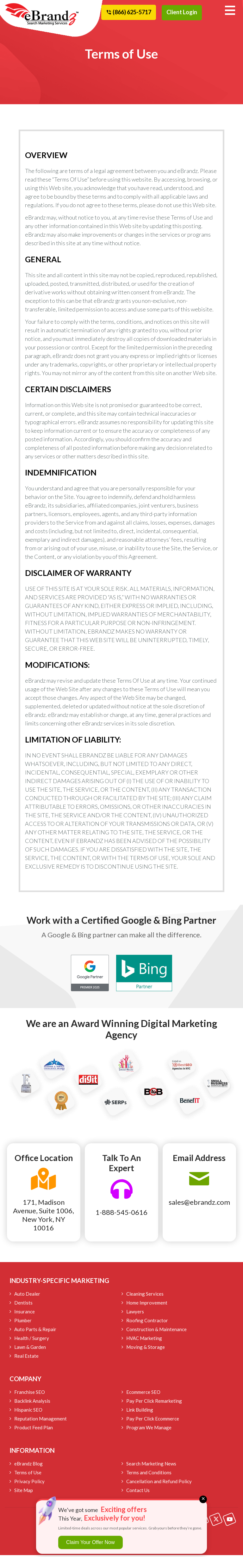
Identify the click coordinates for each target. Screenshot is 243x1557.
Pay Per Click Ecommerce (152, 1420)
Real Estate (26, 1358)
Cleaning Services (145, 1296)
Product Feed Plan (33, 1429)
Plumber (23, 1322)
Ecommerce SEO (143, 1394)
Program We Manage (148, 1429)
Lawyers (135, 1313)
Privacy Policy (29, 1483)
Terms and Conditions (148, 1474)
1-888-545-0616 (121, 1214)
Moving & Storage (145, 1349)
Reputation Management (40, 1420)
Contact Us (138, 1492)
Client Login (181, 12)
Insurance (24, 1313)
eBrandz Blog (28, 1465)
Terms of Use (27, 1474)
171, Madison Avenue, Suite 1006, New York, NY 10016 (43, 1217)
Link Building (139, 1411)
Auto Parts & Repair (35, 1331)
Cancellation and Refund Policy (159, 1483)
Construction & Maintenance (156, 1331)
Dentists (23, 1304)
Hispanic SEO (28, 1411)
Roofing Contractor (147, 1322)
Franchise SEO (29, 1394)
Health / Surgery (31, 1340)
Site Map (23, 1492)
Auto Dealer (27, 1296)
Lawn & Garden (30, 1349)
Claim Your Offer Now (90, 1542)
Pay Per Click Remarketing (154, 1403)
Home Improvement (146, 1304)
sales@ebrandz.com (199, 1204)
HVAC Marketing (144, 1340)
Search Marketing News (151, 1465)
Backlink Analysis (32, 1403)
